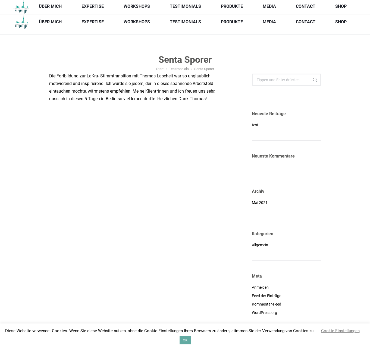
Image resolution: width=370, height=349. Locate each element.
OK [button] (185, 340)
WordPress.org (264, 312)
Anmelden (260, 287)
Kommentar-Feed (266, 304)
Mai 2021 (260, 202)
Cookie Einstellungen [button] (340, 330)
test (255, 125)
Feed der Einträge (266, 296)
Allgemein (260, 245)
